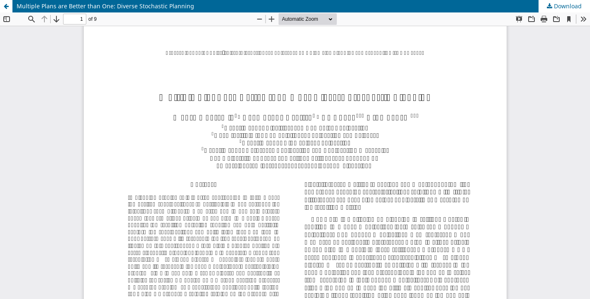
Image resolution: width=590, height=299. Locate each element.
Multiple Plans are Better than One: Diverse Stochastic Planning (105, 6)
